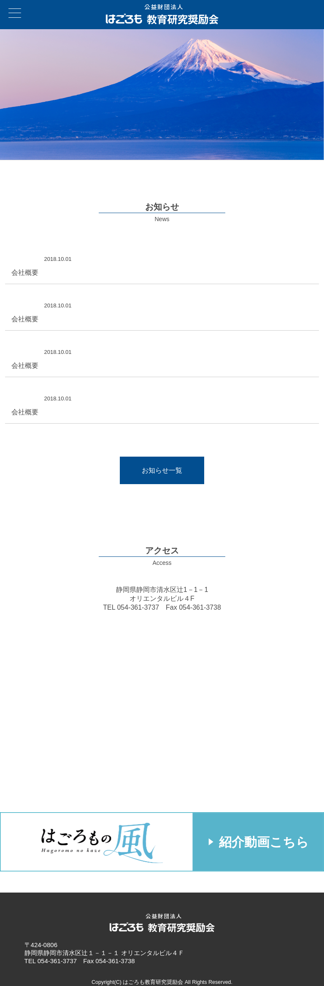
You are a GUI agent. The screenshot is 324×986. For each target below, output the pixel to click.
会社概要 (24, 272)
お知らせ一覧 (162, 470)
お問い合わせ (315, 8)
